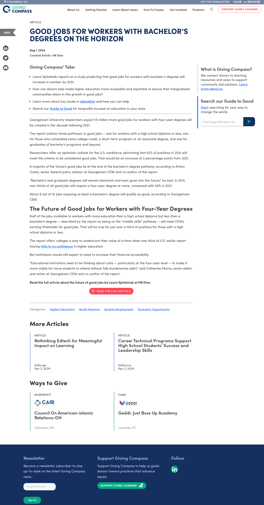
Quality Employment (118, 309)
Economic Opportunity (154, 309)
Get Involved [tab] (178, 10)
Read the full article (114, 291)
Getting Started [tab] (96, 10)
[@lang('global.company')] (17, 9)
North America (89, 309)
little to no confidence (57, 246)
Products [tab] (198, 10)
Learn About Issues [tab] (125, 10)
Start (204, 107)
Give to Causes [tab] (154, 10)
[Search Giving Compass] (211, 9)
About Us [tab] (73, 10)
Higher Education (62, 309)
